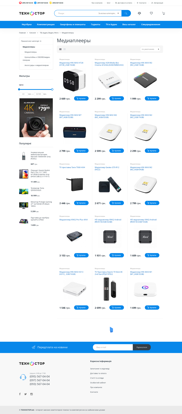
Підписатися (141, 347)
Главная (22, 33)
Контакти (141, 3)
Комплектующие (45, 24)
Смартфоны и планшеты (73, 24)
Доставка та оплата (123, 3)
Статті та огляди (97, 378)
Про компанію (97, 3)
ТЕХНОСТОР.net (27, 410)
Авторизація (157, 3)
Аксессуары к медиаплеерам (36, 65)
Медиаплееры (64, 59)
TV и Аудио (111, 24)
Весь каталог (129, 24)
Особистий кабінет (98, 382)
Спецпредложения (150, 24)
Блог (108, 3)
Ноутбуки (27, 24)
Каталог (33, 33)
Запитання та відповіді (99, 368)
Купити (82, 98)
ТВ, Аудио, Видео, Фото (49, 33)
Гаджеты (95, 24)
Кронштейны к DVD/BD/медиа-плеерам (36, 58)
